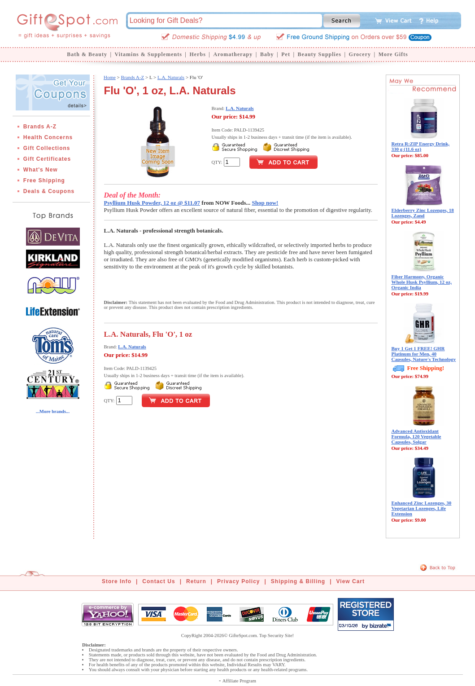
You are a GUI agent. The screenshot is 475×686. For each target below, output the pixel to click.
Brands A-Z (40, 126)
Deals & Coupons (48, 191)
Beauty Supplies (319, 54)
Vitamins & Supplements (148, 54)
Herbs (197, 54)
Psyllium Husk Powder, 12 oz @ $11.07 (152, 202)
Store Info (116, 581)
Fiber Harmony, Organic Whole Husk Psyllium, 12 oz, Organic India (422, 282)
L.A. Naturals (170, 77)
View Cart (350, 581)
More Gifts (393, 54)
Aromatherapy (233, 54)
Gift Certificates (47, 159)
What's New (40, 170)
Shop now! (265, 202)
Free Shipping (44, 180)
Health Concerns (48, 137)
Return (196, 581)
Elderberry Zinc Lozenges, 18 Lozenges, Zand (423, 212)
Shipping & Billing (298, 581)
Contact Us (158, 581)
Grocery (360, 54)
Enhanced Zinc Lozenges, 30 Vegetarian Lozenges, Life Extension (422, 508)
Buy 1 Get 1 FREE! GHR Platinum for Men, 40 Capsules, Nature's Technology (424, 354)
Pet (285, 54)
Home (110, 77)
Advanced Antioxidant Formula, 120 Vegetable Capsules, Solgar (416, 436)
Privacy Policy (238, 581)
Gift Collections (46, 148)
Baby (267, 54)
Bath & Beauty (87, 54)
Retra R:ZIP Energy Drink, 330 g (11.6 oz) (421, 146)
